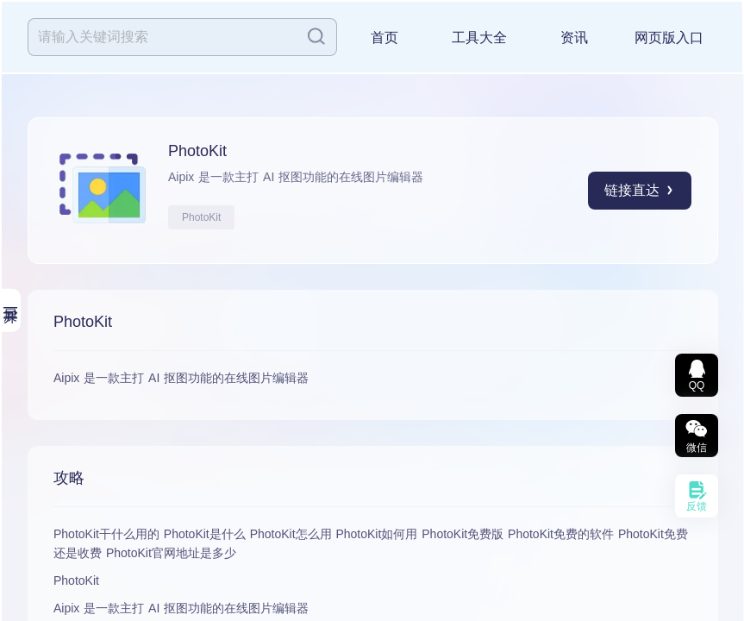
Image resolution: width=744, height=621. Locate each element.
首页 (384, 37)
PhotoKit (201, 217)
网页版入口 (669, 37)
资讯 (574, 37)
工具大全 (479, 37)
